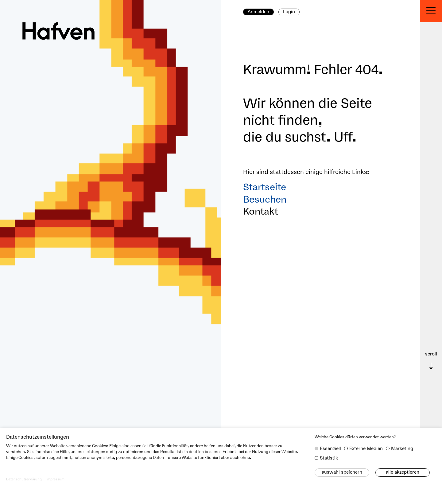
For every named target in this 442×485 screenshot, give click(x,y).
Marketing (402, 449)
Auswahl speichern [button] (342, 472)
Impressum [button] (55, 479)
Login (289, 12)
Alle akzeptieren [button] (402, 472)
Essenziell (330, 449)
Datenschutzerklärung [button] (24, 479)
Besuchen (264, 200)
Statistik (329, 458)
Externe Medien (366, 449)
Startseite (264, 187)
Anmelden (258, 12)
